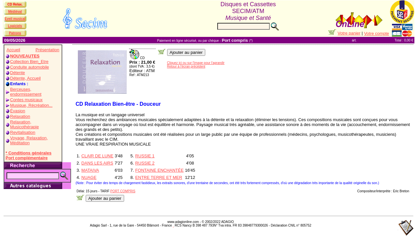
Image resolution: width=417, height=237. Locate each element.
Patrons (15, 33)
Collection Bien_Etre (29, 61)
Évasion (17, 110)
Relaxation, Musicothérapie (24, 124)
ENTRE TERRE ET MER (158, 177)
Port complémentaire (27, 157)
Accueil (13, 49)
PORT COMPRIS (123, 191)
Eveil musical (15, 19)
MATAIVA (90, 170)
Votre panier (349, 33)
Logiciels (15, 26)
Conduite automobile (29, 67)
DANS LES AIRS (97, 163)
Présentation (47, 49)
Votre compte (376, 33)
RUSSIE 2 (144, 163)
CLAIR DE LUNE (97, 155)
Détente (17, 72)
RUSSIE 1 (144, 155)
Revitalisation (22, 132)
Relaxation (20, 116)
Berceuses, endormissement (25, 92)
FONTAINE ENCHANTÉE (159, 170)
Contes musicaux (26, 99)
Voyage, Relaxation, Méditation (29, 140)
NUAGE (88, 177)
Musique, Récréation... (31, 105)
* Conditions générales (28, 152)
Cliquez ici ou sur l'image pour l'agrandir (196, 63)
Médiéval (15, 11)
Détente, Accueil (25, 78)
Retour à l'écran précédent (186, 66)
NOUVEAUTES (24, 56)
